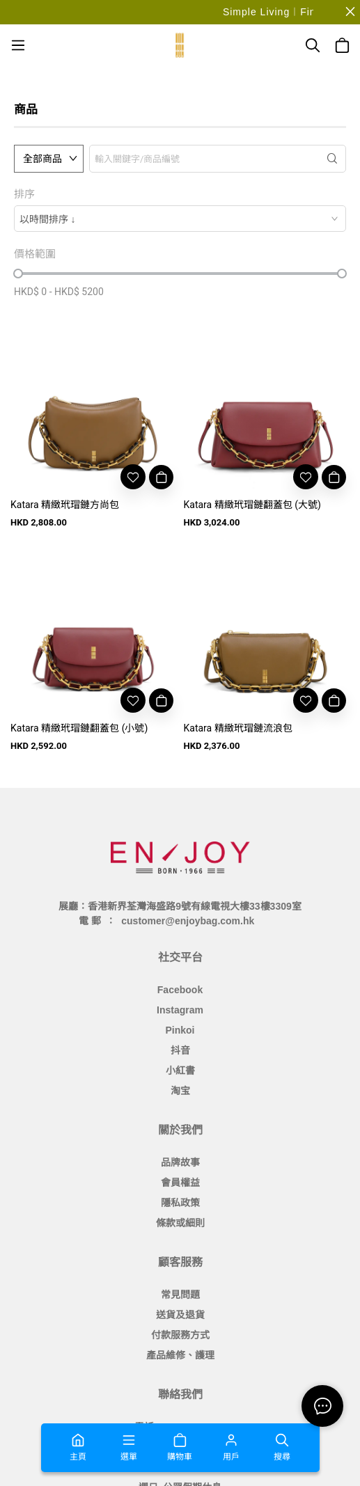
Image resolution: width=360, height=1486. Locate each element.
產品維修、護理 (180, 1355)
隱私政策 (180, 1202)
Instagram (180, 1009)
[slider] (18, 273)
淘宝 (180, 1090)
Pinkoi (179, 1030)
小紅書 (180, 1070)
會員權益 (180, 1182)
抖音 (180, 1050)
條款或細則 (180, 1222)
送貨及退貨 (180, 1314)
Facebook (180, 989)
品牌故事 (180, 1162)
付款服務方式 (180, 1335)
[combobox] (180, 218)
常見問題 (180, 1294)
